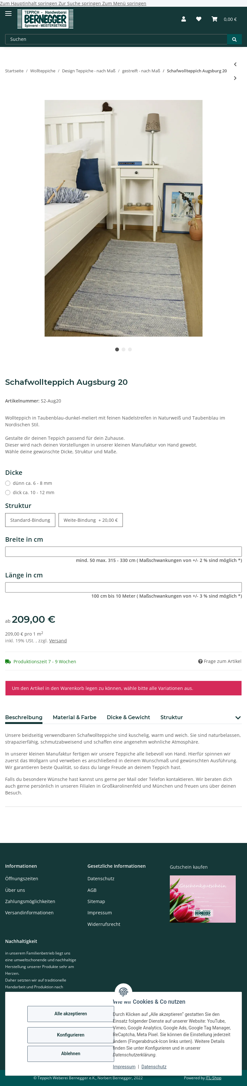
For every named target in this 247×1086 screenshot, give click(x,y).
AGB (91, 890)
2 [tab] (123, 349)
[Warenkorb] (224, 19)
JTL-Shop (213, 1078)
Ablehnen (70, 1053)
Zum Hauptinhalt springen (29, 3)
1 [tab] (117, 349)
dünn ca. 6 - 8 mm (32, 483)
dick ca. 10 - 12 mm (33, 492)
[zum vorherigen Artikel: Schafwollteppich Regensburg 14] (235, 64)
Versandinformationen (29, 913)
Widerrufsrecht (103, 924)
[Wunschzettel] (198, 19)
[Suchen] (116, 39)
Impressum (124, 1066)
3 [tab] (130, 349)
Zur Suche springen (80, 3)
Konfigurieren (70, 1034)
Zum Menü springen (124, 3)
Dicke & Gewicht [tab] (128, 717)
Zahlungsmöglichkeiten (30, 901)
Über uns (15, 890)
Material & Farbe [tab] (74, 717)
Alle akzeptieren (70, 1013)
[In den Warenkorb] (10, 96)
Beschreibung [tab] (23, 717)
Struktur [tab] (171, 717)
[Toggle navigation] (8, 11)
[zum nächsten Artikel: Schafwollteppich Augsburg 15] (235, 78)
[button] (183, 19)
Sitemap (96, 901)
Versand (58, 641)
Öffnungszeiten (21, 878)
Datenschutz (154, 1066)
